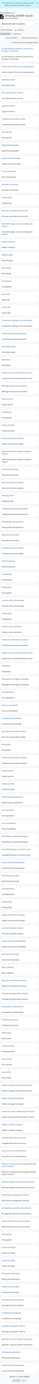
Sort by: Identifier (12, 38)
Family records (7, 399)
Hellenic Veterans (8, 242)
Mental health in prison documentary (16, 1221)
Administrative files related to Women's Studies (17, 452)
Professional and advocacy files (13, 119)
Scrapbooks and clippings (11, 1313)
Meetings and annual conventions (14, 386)
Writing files (6, 744)
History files (6, 307)
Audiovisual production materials (14, 758)
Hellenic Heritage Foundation (13, 1098)
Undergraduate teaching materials (15, 509)
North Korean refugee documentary (15, 1195)
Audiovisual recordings (10, 954)
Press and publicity (9, 171)
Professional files (8, 425)
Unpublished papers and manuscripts (16, 849)
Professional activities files (12, 718)
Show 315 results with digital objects (24, 42)
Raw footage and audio (10, 875)
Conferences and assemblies (12, 548)
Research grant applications (12, 797)
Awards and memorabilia (11, 158)
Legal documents (8, 106)
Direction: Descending (29, 38)
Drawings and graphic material (13, 1326)
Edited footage (7, 255)
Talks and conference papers (13, 482)
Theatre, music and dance (11, 626)
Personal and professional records (15, 211)
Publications (6, 666)
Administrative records (10, 535)
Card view (5, 34)
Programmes (7, 197)
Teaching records (8, 80)
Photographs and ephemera (12, 522)
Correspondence (8, 692)
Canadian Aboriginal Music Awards (15, 993)
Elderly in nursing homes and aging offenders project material (19, 1165)
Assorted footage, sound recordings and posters (17, 225)
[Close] (36, 3)
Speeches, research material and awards (17, 1339)
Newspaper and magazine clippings (15, 679)
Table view (16, 34)
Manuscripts (6, 1033)
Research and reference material (14, 980)
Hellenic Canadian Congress (12, 1124)
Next (24, 1380)
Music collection (8, 967)
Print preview (6, 30)
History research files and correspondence (18, 66)
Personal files (7, 132)
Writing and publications (11, 1273)
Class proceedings (9, 823)
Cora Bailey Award (8, 346)
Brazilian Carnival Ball (10, 184)
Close (12, 13)
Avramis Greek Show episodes (13, 862)
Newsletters (6, 360)
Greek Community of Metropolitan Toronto (18, 1111)
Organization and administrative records (17, 653)
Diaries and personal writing (12, 438)
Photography (7, 574)
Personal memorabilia (10, 469)
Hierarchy (19, 30)
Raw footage (6, 268)
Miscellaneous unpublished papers (15, 836)
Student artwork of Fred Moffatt (14, 941)
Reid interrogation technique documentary (18, 1182)
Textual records (8, 771)
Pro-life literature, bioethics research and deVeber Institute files (17, 49)
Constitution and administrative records (17, 373)
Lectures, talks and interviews (13, 600)
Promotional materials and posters (15, 640)
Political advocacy (8, 561)
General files (6, 1072)
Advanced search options (13, 23)
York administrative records (12, 93)
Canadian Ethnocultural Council (14, 1138)
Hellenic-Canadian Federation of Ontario (17, 1085)
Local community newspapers (13, 1365)
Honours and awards (10, 705)
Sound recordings (8, 1247)
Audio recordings (8, 1260)
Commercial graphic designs (12, 928)
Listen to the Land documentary (14, 1151)
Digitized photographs (10, 145)
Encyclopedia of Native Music (13, 1006)
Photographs (7, 281)
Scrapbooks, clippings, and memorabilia (17, 320)
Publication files (8, 495)
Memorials (6, 294)
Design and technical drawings (13, 915)
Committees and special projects (14, 333)
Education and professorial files (14, 731)
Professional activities (10, 1020)
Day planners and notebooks (13, 1300)
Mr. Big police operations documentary (16, 1208)
